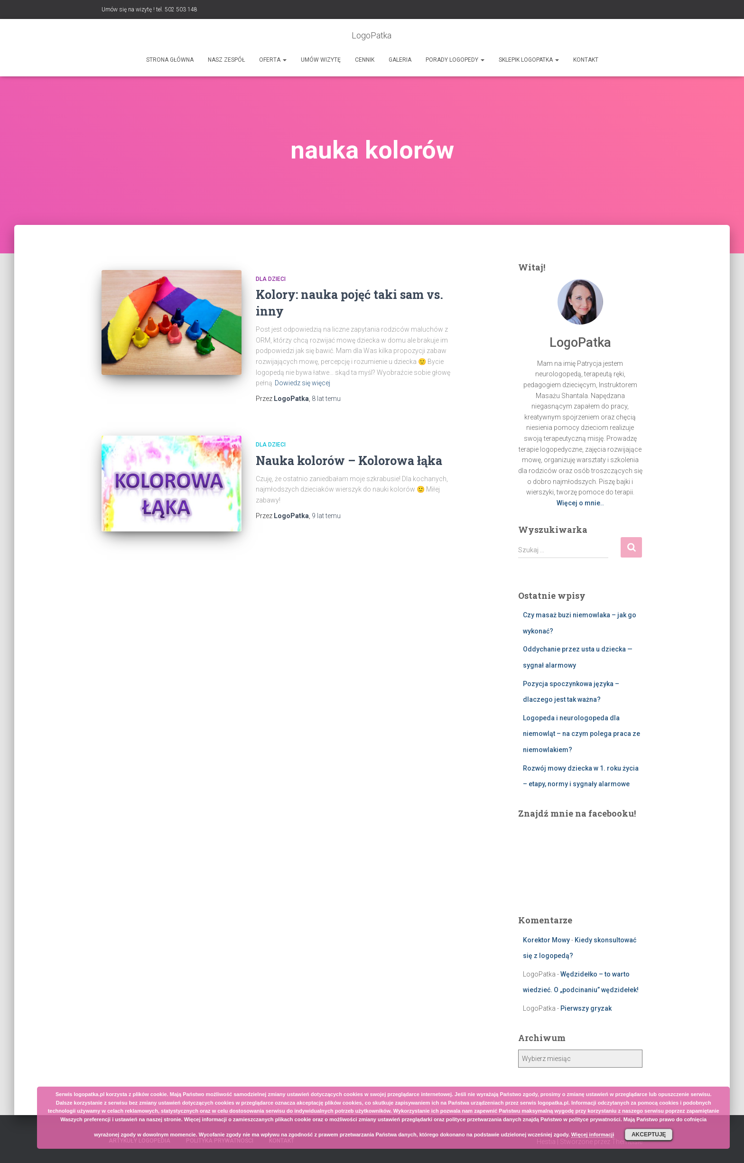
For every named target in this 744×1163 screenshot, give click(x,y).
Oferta (273, 59)
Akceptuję (649, 1134)
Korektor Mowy (546, 940)
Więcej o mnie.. (580, 503)
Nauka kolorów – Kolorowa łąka (349, 460)
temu (326, 398)
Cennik (364, 59)
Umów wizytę (321, 59)
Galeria (400, 59)
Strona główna (170, 59)
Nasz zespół (226, 59)
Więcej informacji (592, 1134)
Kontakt (585, 59)
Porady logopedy (455, 59)
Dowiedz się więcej (302, 383)
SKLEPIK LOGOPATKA (529, 59)
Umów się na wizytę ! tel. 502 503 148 (149, 9)
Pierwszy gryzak (586, 1008)
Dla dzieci (271, 279)
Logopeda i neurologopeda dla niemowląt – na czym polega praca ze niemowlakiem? (581, 734)
